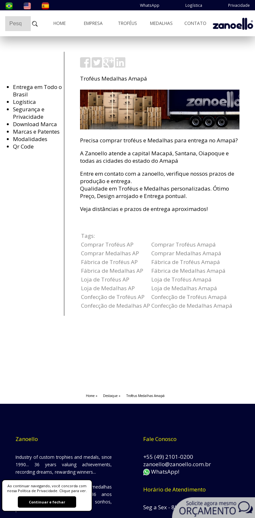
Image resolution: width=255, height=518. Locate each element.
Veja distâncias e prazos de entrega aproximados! (144, 209)
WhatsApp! (161, 471)
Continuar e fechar (47, 502)
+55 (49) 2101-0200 (168, 456)
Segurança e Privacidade (28, 112)
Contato (195, 23)
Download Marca (35, 124)
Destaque (110, 395)
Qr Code (23, 146)
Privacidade (239, 5)
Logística (193, 5)
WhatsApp (149, 5)
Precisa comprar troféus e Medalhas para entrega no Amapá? (159, 140)
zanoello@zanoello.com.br (177, 464)
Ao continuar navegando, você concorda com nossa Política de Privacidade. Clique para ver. (47, 488)
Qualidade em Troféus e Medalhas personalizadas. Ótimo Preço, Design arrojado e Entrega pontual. (154, 192)
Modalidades (30, 139)
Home (59, 23)
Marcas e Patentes (36, 131)
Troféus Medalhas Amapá (145, 395)
